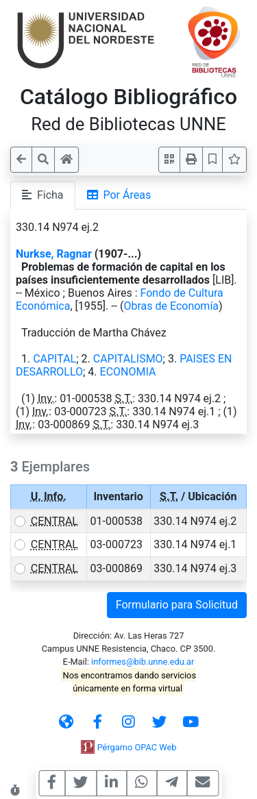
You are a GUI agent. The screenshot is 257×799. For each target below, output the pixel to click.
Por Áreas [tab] (119, 194)
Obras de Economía (171, 305)
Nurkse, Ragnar (54, 253)
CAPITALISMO (128, 358)
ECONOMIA (128, 371)
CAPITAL (54, 358)
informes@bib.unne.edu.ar (142, 661)
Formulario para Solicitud (177, 604)
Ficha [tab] (43, 194)
